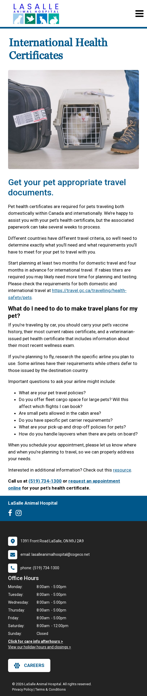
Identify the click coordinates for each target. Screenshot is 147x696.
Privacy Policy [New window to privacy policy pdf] (22, 689)
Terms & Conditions (50, 689)
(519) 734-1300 (45, 481)
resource (122, 470)
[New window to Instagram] (20, 514)
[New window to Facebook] (11, 514)
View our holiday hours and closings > (39, 647)
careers (29, 666)
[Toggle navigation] (139, 13)
